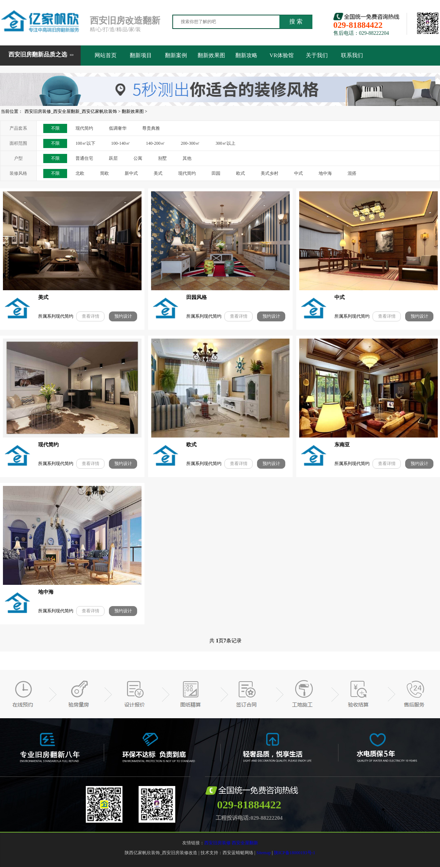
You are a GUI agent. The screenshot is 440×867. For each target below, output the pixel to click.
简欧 (104, 173)
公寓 (137, 158)
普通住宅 (84, 158)
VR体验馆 (282, 55)
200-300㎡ (190, 143)
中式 (298, 173)
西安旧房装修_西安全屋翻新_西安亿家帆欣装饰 (71, 111)
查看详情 (90, 316)
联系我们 (352, 55)
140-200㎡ (155, 143)
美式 (158, 173)
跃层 (113, 158)
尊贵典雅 (151, 128)
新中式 (131, 173)
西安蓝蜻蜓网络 (238, 852)
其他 (187, 158)
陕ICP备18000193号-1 (294, 852)
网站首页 (106, 55)
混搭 (352, 173)
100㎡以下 (85, 143)
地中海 (325, 173)
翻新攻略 (246, 55)
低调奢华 (117, 128)
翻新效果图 (211, 55)
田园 (216, 173)
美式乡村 (269, 173)
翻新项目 (141, 55)
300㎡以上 (225, 143)
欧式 (240, 173)
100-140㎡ (120, 143)
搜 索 (295, 21)
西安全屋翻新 (245, 842)
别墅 (162, 158)
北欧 (80, 173)
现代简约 (84, 128)
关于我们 (317, 55)
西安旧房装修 (217, 842)
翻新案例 (176, 55)
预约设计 (123, 316)
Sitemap (263, 852)
